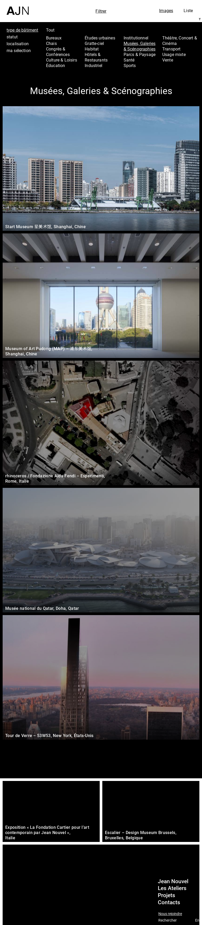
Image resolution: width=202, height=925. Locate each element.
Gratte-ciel (94, 43)
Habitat (92, 49)
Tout (50, 30)
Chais (51, 43)
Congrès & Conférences (58, 51)
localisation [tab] (18, 44)
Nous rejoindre (170, 914)
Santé (129, 60)
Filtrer (100, 11)
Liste (188, 10)
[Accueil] (18, 7)
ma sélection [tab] (19, 50)
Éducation (55, 65)
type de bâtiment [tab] (22, 30)
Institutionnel (136, 38)
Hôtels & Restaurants (96, 57)
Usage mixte (174, 54)
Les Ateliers (172, 888)
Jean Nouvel (173, 881)
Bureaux (54, 38)
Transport (171, 49)
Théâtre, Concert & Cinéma (179, 40)
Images (166, 10)
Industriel (93, 65)
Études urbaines (100, 38)
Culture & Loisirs (61, 60)
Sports (130, 65)
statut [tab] (12, 37)
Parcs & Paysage (139, 54)
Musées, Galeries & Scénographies (140, 46)
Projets (166, 895)
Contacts (169, 902)
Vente (167, 60)
